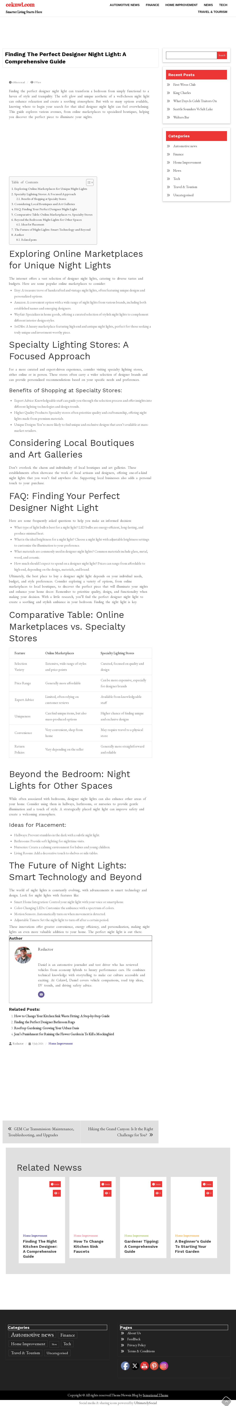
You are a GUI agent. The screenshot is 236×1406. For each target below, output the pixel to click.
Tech (223, 5)
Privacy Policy (136, 1345)
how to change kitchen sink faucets (89, 1246)
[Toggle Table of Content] (88, 182)
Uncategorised (183, 195)
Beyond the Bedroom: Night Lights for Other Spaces (48, 219)
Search (222, 55)
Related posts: (29, 240)
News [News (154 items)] (54, 1344)
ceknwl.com (20, 4)
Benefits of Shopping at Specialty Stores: (43, 199)
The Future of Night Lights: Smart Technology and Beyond (52, 229)
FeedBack (133, 1339)
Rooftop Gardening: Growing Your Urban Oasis (46, 1028)
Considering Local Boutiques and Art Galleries (44, 204)
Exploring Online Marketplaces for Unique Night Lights (50, 189)
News (208, 5)
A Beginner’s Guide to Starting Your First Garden (193, 1246)
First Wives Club (184, 84)
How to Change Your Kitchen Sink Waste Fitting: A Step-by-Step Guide (62, 1016)
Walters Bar (181, 117)
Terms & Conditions (141, 1351)
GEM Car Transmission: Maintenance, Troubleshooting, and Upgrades (41, 1131)
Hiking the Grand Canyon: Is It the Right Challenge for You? (120, 1131)
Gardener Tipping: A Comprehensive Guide (141, 1246)
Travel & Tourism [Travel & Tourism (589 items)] (25, 1352)
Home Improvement (181, 5)
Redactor (45, 949)
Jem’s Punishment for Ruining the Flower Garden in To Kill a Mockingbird (64, 1034)
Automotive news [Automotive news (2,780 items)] (32, 1334)
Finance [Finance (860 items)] (67, 1335)
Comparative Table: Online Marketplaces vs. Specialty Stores (53, 214)
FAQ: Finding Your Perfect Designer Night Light (45, 209)
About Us (134, 1333)
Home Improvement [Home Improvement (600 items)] (28, 1343)
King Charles (182, 92)
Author (19, 235)
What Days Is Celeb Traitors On (195, 101)
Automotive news (125, 5)
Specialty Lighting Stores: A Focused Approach (45, 194)
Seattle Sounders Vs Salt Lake (193, 109)
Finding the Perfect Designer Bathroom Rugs (44, 1022)
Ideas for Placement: (32, 224)
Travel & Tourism (212, 12)
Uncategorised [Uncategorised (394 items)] (57, 1353)
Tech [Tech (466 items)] (67, 1343)
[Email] (41, 994)
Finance (152, 5)
